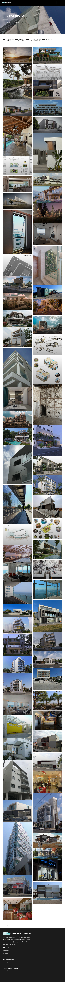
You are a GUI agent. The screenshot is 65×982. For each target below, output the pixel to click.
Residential (17, 38)
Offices (28, 38)
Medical (9, 40)
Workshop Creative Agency (20, 976)
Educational (10, 39)
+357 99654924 (6, 953)
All (8, 38)
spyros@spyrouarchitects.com (9, 962)
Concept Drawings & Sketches (15, 41)
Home (8, 22)
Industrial (22, 39)
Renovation (49, 39)
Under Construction (34, 40)
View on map (5, 970)
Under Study (20, 40)
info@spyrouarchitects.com (8, 959)
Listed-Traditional (36, 39)
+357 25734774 (6, 950)
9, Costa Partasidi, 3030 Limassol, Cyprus (11, 968)
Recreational (51, 38)
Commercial (39, 38)
